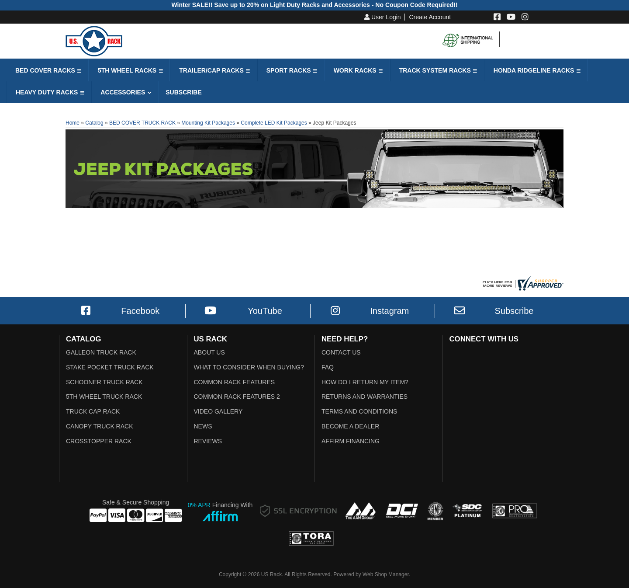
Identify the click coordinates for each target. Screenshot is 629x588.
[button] (47, 70)
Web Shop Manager (386, 574)
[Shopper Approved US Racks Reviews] (521, 282)
